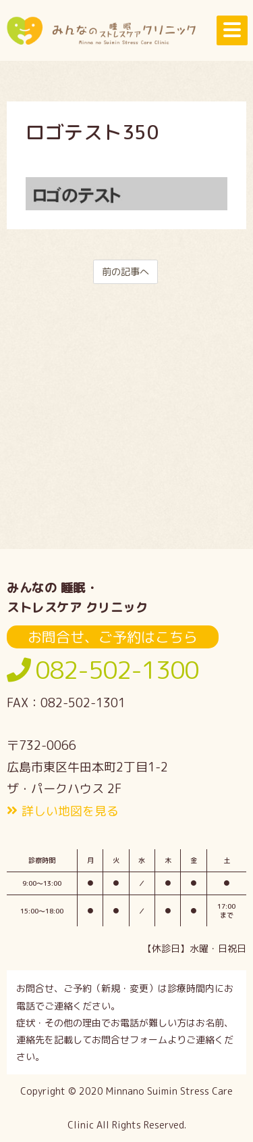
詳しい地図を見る (70, 811)
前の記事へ (125, 271)
